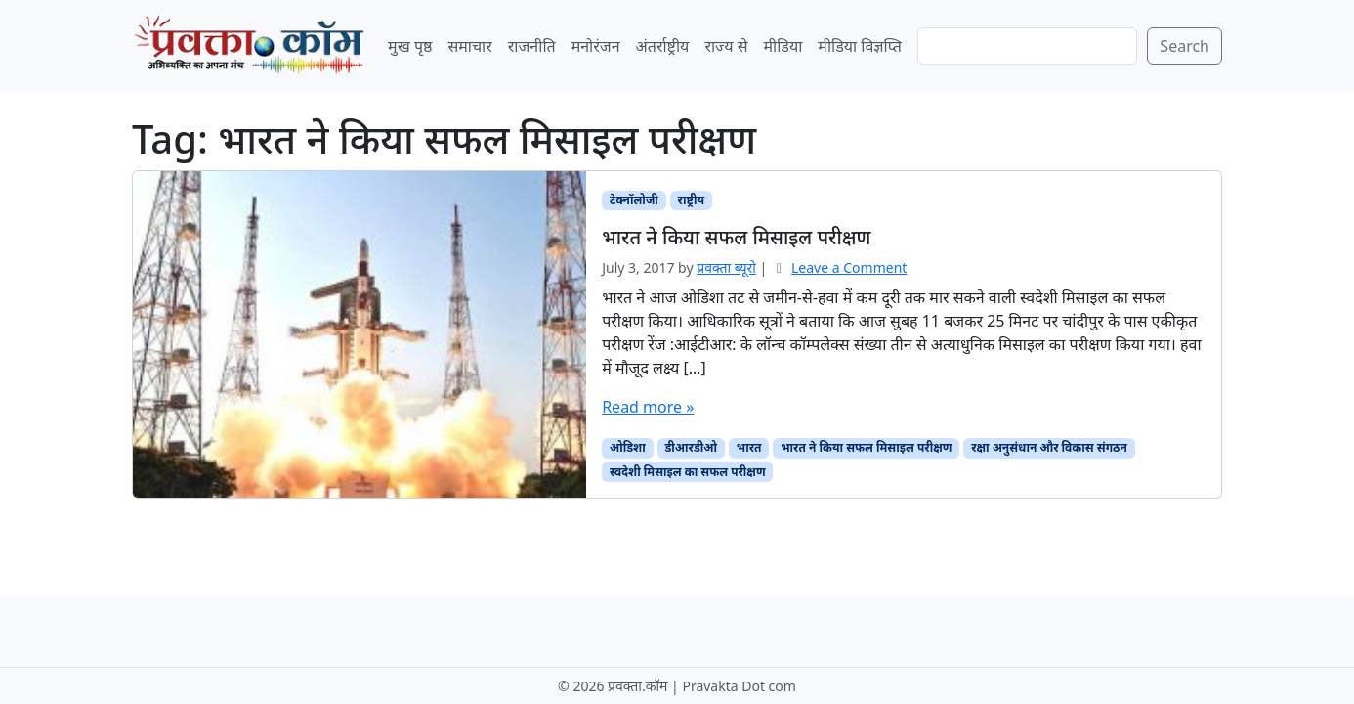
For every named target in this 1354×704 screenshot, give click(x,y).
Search (1184, 46)
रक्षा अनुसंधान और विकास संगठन (1049, 447)
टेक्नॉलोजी (634, 200)
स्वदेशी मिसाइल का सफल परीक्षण (688, 471)
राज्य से (725, 46)
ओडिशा (628, 447)
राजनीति (532, 46)
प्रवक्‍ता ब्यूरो (726, 267)
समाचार (469, 46)
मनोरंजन (595, 46)
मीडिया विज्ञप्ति (860, 46)
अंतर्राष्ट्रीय (663, 46)
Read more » (648, 407)
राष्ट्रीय (691, 200)
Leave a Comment (849, 267)
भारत (749, 447)
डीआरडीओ (690, 447)
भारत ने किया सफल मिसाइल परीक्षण (866, 447)
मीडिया (782, 46)
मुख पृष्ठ (410, 46)
